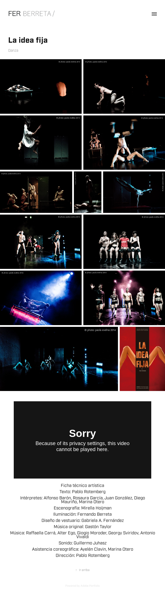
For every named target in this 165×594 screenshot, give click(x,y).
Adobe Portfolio (90, 586)
